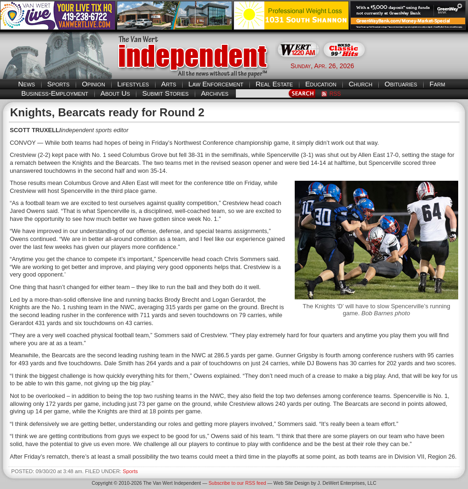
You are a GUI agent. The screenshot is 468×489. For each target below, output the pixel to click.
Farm (437, 84)
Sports (58, 84)
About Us (115, 93)
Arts (168, 84)
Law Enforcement (215, 84)
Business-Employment (54, 93)
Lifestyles (133, 84)
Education (320, 84)
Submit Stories (165, 93)
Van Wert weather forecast (421, 65)
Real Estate (274, 84)
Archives (214, 93)
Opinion (93, 84)
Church (360, 84)
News (26, 84)
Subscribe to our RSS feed (237, 483)
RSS (335, 94)
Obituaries (400, 84)
